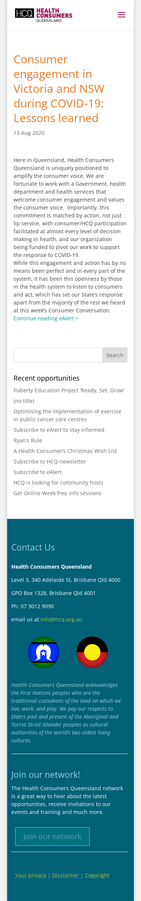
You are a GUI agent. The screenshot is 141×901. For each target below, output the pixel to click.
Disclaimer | (68, 875)
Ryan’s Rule (28, 440)
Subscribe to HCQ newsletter (50, 461)
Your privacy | (33, 875)
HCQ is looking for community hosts (58, 482)
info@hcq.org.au (61, 619)
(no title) (24, 400)
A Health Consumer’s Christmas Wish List (65, 450)
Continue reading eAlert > (46, 318)
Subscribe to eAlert (38, 472)
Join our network (52, 836)
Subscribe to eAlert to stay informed (59, 429)
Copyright (97, 875)
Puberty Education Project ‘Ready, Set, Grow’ (69, 390)
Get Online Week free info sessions (58, 493)
